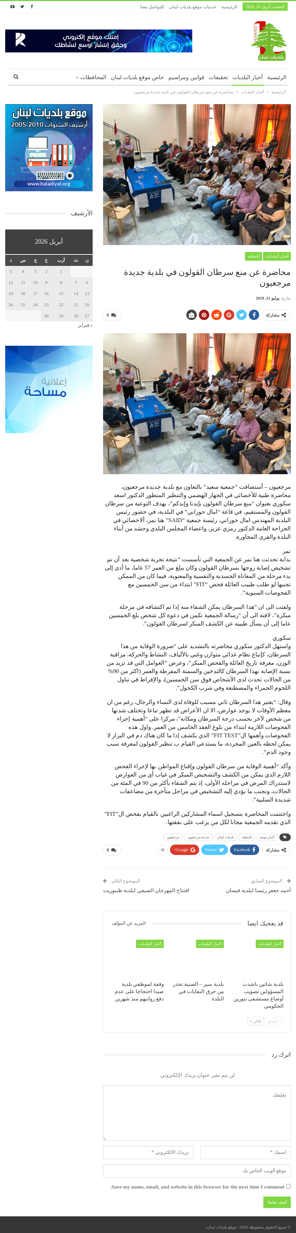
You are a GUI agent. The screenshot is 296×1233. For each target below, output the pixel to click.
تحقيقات (218, 77)
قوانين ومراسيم (186, 77)
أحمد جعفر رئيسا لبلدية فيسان (258, 887)
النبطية (253, 256)
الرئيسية (229, 6)
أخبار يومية (267, 836)
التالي (255, 1018)
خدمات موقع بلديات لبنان (192, 6)
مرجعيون (173, 836)
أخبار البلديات (247, 77)
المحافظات (93, 77)
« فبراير (85, 325)
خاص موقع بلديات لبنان (137, 77)
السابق (274, 1018)
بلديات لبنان (225, 836)
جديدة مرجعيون (198, 836)
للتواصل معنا (152, 6)
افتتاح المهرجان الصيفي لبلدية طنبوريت (146, 887)
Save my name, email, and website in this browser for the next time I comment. (197, 1184)
